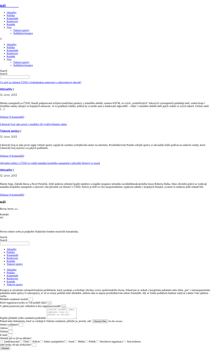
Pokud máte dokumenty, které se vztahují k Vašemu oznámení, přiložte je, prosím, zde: (46, 323)
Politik (92, 343)
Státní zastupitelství (54, 343)
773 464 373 (11, 217)
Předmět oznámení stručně (14, 299)
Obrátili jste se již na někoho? (16, 340)
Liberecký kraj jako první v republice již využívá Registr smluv (33, 124)
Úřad (26, 343)
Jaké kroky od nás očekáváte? (16, 346)
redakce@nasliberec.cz (12, 220)
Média (81, 343)
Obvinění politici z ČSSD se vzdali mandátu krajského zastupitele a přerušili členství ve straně (50, 163)
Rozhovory (12, 21)
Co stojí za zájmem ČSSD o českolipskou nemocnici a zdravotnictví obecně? (40, 82)
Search (3, 70)
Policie (36, 343)
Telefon (4, 333)
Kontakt (11, 24)
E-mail (4, 337)
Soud (71, 343)
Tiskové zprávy (21, 30)
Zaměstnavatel (11, 343)
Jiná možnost (134, 343)
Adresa (4, 330)
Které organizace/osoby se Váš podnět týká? (23, 302)
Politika (11, 15)
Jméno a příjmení (9, 326)
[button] (106, 38)
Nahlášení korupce (23, 33)
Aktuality (11, 12)
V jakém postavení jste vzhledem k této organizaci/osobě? (31, 306)
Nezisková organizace (111, 343)
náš (9, 5)
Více (9, 27)
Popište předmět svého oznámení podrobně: (23, 320)
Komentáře (12, 18)
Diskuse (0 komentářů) (12, 117)
